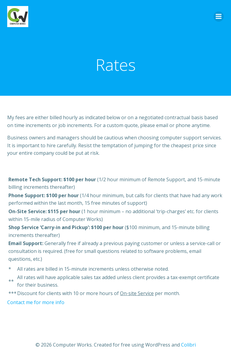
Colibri (188, 344)
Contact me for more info (35, 302)
